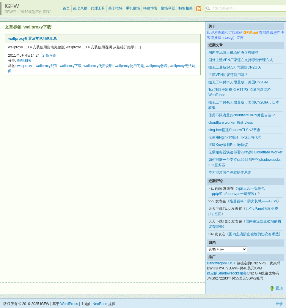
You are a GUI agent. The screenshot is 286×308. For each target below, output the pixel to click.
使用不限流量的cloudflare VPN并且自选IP (241, 115)
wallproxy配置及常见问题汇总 (32, 38)
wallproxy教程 (157, 66)
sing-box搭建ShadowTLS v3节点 (234, 130)
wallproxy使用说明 (98, 66)
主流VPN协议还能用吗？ (228, 75)
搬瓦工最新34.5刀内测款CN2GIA (234, 67)
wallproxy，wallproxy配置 (37, 66)
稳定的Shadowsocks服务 (227, 273)
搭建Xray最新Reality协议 (228, 145)
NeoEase (99, 304)
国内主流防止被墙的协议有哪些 (233, 52)
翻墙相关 (185, 8)
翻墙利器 (168, 8)
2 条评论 (49, 55)
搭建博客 (150, 8)
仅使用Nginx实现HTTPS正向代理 (234, 137)
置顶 (279, 288)
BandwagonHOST (221, 263)
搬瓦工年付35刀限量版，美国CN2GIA (238, 82)
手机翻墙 (133, 8)
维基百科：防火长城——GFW (253, 201)
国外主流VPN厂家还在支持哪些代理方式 (240, 60)
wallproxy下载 (70, 66)
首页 (66, 8)
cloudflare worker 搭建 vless (230, 122)
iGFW (11, 6)
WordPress (69, 304)
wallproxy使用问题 (129, 66)
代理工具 (98, 8)
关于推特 (115, 8)
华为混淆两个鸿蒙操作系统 (229, 172)
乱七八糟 (80, 8)
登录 (279, 304)
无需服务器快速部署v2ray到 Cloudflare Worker (245, 152)
